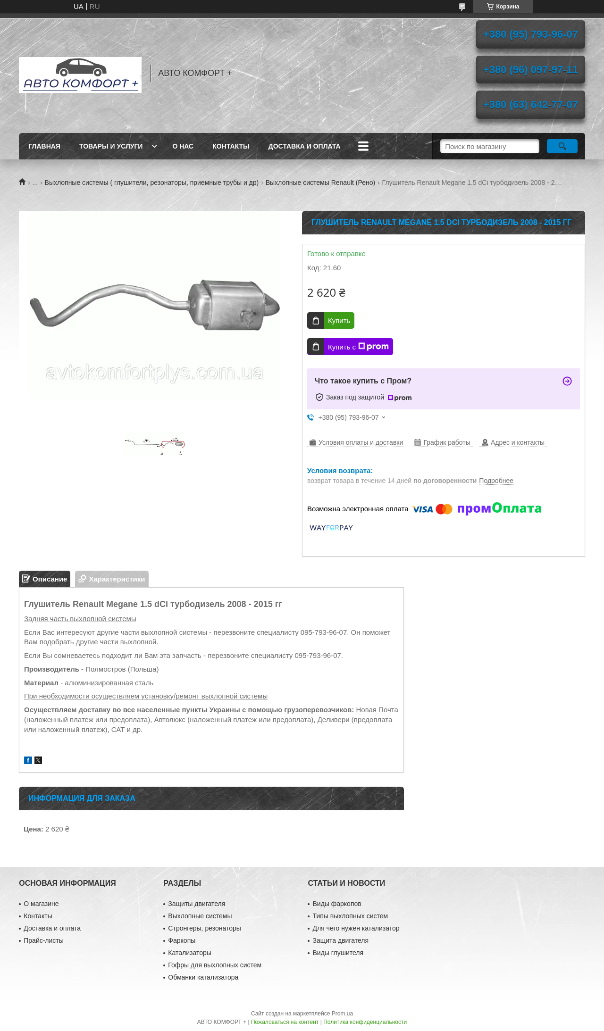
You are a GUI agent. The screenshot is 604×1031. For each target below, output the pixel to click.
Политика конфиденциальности (365, 1022)
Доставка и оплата (304, 146)
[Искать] (562, 146)
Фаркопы (181, 940)
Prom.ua (342, 1013)
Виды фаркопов (336, 903)
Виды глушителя (337, 952)
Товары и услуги (111, 146)
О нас (182, 146)
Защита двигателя (340, 940)
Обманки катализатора (203, 977)
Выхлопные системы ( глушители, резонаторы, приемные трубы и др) (152, 182)
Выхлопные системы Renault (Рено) (321, 182)
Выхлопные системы (200, 916)
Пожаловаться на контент (285, 1022)
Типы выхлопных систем (350, 916)
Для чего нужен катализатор (355, 928)
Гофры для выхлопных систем (214, 965)
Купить (339, 320)
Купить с (358, 346)
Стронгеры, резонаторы (204, 928)
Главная (44, 146)
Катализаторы (189, 952)
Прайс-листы (44, 940)
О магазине (41, 903)
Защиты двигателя (196, 903)
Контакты (230, 146)
